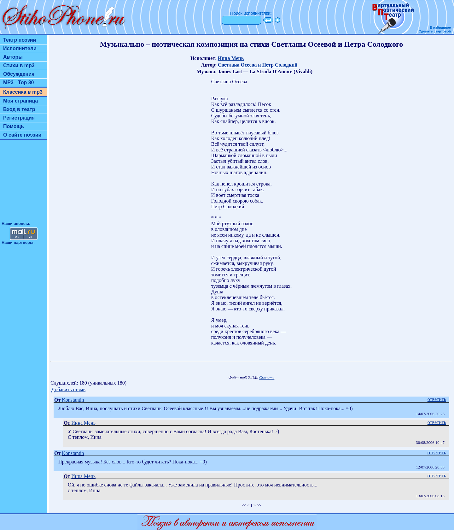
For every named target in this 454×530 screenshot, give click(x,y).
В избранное (440, 27)
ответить (437, 399)
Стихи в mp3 (19, 65)
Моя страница (20, 100)
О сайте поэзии (22, 135)
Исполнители (20, 48)
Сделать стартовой (435, 31)
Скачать (266, 377)
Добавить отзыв (68, 389)
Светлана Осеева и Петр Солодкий (258, 65)
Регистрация (19, 118)
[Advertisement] (24, 183)
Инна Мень (231, 58)
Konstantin (73, 400)
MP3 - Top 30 (18, 82)
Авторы (13, 57)
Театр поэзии (19, 40)
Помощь (13, 126)
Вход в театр (19, 109)
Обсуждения (18, 74)
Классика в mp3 (23, 92)
